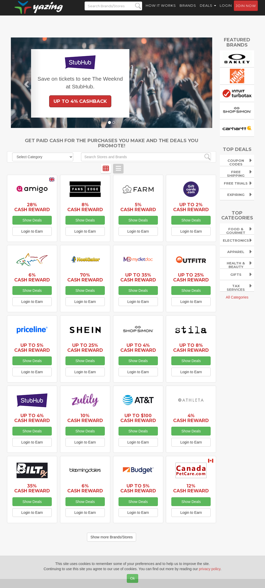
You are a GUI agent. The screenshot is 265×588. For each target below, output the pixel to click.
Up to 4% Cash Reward (138, 347)
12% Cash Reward (191, 488)
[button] (26, 82)
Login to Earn (32, 231)
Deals (208, 10)
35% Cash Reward (32, 488)
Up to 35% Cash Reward (138, 277)
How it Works (161, 10)
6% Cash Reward (32, 277)
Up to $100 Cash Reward (138, 418)
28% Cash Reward (32, 207)
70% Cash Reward (85, 277)
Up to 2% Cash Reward (191, 207)
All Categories (237, 297)
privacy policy (209, 569)
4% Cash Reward (191, 418)
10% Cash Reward (85, 418)
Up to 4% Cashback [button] (80, 101)
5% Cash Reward (138, 207)
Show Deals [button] (32, 220)
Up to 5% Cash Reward (32, 347)
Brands (188, 10)
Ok (132, 578)
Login (226, 10)
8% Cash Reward (85, 207)
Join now (246, 11)
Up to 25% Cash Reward (191, 277)
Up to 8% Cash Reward (191, 347)
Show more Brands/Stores (111, 537)
